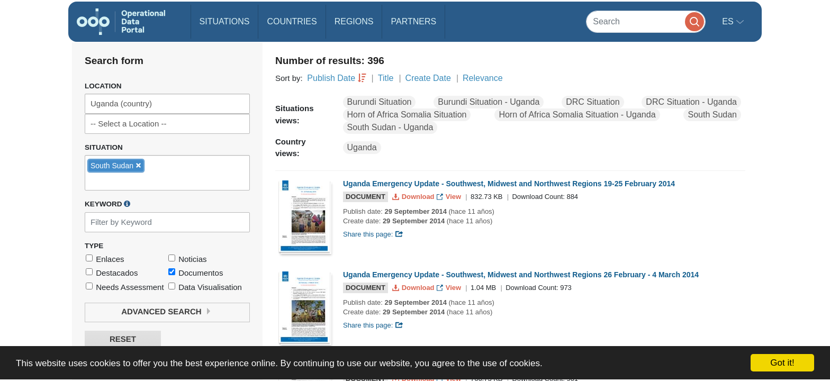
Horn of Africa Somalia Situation (407, 114)
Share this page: (373, 234)
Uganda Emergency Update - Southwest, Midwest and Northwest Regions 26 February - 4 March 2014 (521, 274)
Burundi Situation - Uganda (488, 101)
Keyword (107, 203)
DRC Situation (592, 101)
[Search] (646, 21)
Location (103, 86)
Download (414, 197)
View (450, 197)
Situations (225, 21)
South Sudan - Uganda (390, 127)
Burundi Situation (379, 101)
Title (386, 78)
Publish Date (331, 78)
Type (94, 246)
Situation (104, 147)
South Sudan (712, 114)
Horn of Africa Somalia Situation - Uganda (577, 114)
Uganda (362, 147)
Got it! (782, 363)
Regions (354, 21)
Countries (292, 21)
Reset (123, 339)
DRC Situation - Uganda (691, 101)
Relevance (483, 78)
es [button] (729, 21)
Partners (413, 21)
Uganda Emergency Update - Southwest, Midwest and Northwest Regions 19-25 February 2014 (509, 183)
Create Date (428, 78)
